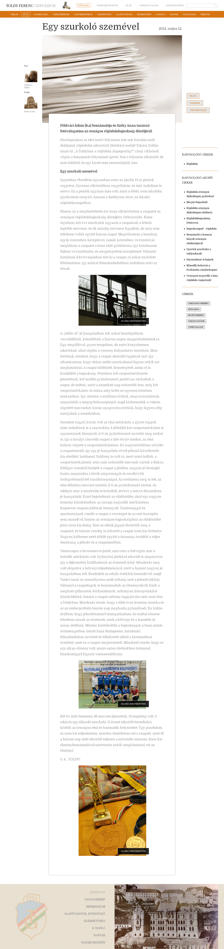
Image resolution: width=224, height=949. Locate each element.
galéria (195, 103)
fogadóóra (189, 14)
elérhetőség (144, 14)
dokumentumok (83, 14)
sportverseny (196, 315)
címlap (14, 14)
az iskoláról (41, 14)
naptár (174, 14)
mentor (205, 14)
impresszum (95, 906)
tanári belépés (93, 942)
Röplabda (192, 164)
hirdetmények (61, 14)
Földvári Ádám (28, 86)
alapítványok (124, 14)
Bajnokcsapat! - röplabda (202, 228)
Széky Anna (29, 111)
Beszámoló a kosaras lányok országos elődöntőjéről (199, 239)
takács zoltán (196, 321)
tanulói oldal (149, 5)
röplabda (193, 309)
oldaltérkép (94, 899)
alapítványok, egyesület (84, 913)
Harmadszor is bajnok (200, 259)
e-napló (160, 14)
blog (26, 14)
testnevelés (198, 110)
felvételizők (175, 5)
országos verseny (198, 303)
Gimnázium (31, 5)
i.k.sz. (129, 5)
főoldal (83, 5)
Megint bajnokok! (197, 202)
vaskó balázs (195, 327)
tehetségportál (107, 5)
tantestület (104, 14)
